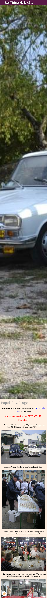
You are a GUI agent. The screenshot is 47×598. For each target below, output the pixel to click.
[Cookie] (4, 593)
